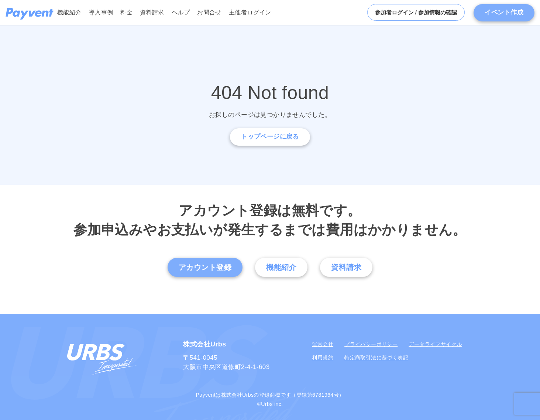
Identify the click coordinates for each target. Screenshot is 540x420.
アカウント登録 (205, 267)
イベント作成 (504, 12)
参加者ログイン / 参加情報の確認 (416, 12)
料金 (126, 12)
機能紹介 (69, 12)
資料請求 (152, 12)
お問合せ (209, 12)
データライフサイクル (435, 344)
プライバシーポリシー (371, 344)
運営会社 (322, 344)
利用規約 (322, 357)
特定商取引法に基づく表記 (376, 357)
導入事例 (101, 12)
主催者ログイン (250, 12)
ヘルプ (181, 12)
